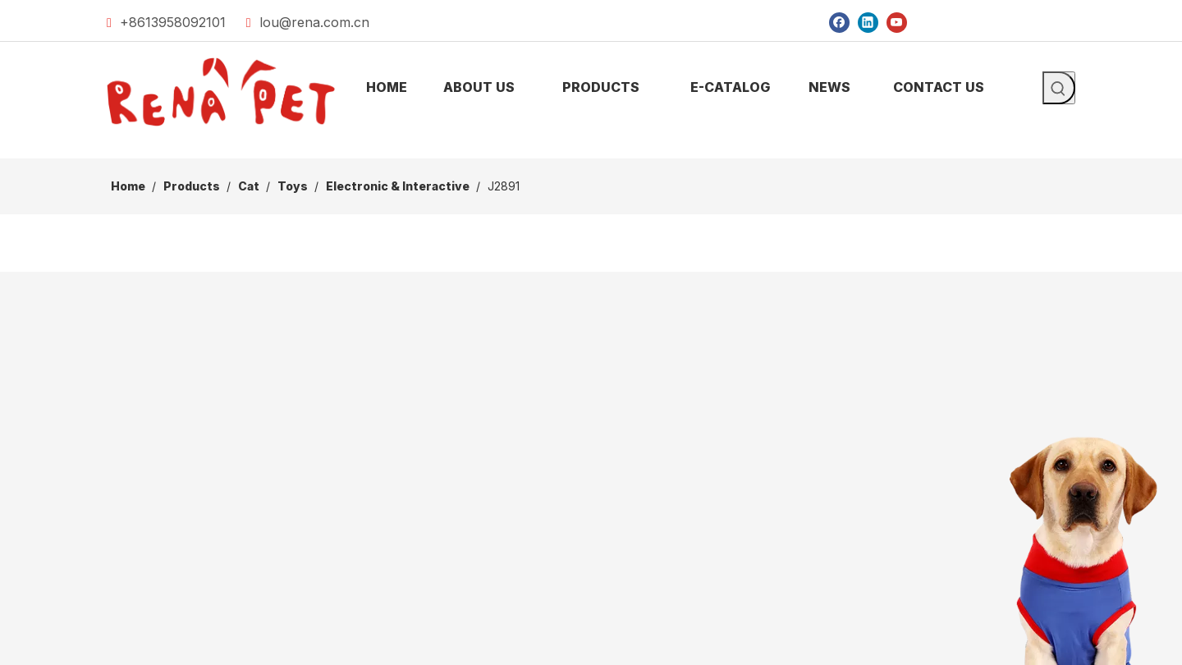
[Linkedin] (868, 22)
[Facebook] (839, 22)
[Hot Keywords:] (1058, 87)
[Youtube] (896, 22)
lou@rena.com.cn (314, 22)
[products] (591, 145)
